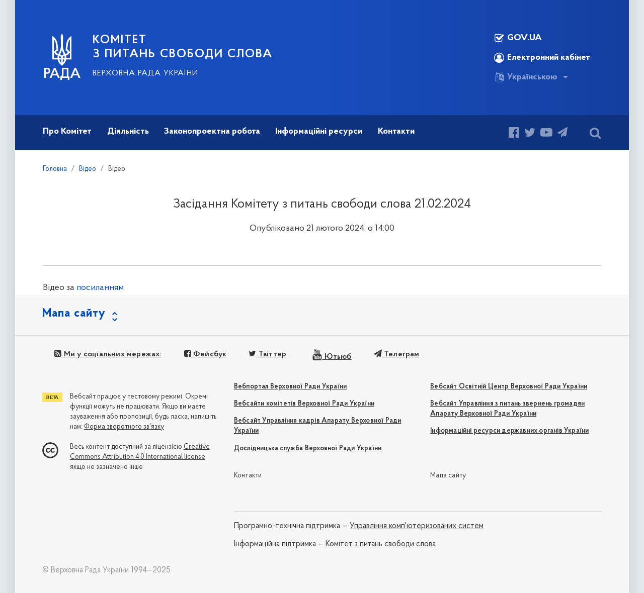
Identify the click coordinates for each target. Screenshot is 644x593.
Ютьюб (331, 357)
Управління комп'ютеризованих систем (417, 526)
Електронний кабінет (542, 58)
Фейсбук (205, 354)
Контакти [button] (396, 131)
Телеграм (397, 354)
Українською (525, 77)
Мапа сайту (448, 475)
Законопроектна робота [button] (212, 131)
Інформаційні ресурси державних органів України (509, 431)
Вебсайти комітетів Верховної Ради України (304, 404)
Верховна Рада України (145, 73)
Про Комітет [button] (67, 131)
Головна (55, 169)
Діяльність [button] (128, 131)
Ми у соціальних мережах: (108, 354)
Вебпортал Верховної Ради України (290, 386)
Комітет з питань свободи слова (381, 544)
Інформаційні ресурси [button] (318, 131)
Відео (87, 169)
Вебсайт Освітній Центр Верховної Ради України (508, 386)
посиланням (100, 287)
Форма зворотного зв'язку (124, 427)
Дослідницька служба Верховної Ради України (307, 448)
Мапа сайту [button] (74, 314)
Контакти (248, 475)
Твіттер (267, 354)
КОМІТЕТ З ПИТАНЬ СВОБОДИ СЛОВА (183, 47)
